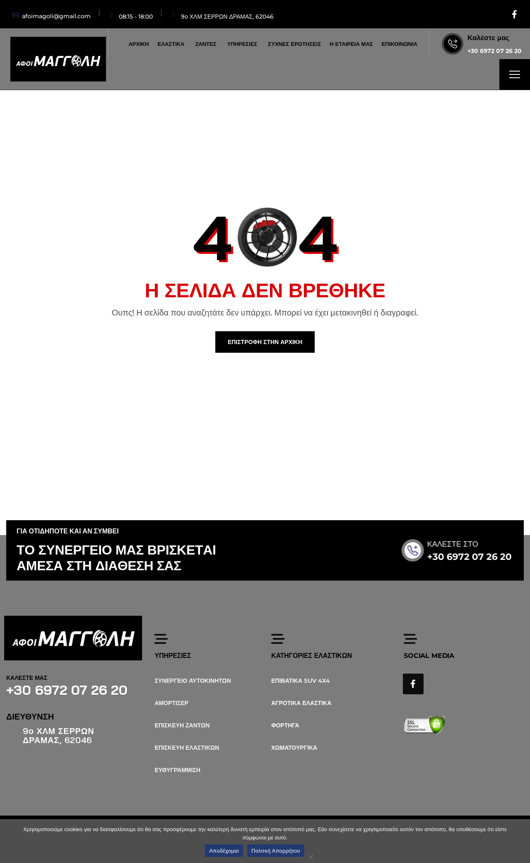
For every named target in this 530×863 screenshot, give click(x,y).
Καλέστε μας (488, 37)
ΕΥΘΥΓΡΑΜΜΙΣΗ (177, 770)
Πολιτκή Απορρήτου (275, 851)
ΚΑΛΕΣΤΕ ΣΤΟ (464, 544)
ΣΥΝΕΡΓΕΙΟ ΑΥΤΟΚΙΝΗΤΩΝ (192, 680)
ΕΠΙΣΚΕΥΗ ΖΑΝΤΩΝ (182, 725)
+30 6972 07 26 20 (494, 51)
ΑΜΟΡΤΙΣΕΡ (171, 703)
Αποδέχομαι (224, 851)
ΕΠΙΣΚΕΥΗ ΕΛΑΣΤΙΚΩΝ (186, 747)
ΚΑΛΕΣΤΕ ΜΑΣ (26, 677)
